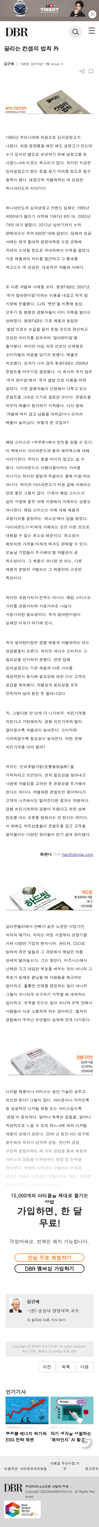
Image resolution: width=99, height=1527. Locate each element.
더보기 (82, 71)
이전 (47, 1367)
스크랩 (91, 71)
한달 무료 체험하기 (49, 1257)
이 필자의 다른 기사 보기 (46, 1319)
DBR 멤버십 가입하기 (49, 1268)
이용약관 (10, 1468)
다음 (85, 1367)
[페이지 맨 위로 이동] (86, 1442)
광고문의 (91, 1468)
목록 (66, 1367)
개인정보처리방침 (33, 1468)
